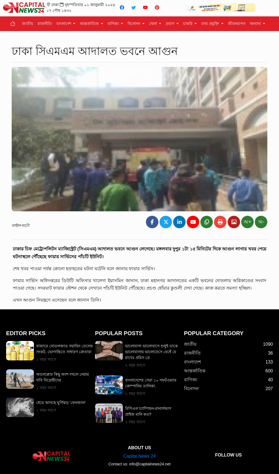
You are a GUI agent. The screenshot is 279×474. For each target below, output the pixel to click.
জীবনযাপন (236, 23)
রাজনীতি (45, 23)
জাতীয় (27, 23)
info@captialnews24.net (150, 464)
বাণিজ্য (114, 23)
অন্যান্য (256, 23)
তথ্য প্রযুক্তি (210, 23)
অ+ (247, 222)
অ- (261, 222)
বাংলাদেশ (64, 23)
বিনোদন (134, 23)
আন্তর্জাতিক (90, 23)
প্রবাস (170, 23)
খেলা (153, 23)
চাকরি (188, 23)
